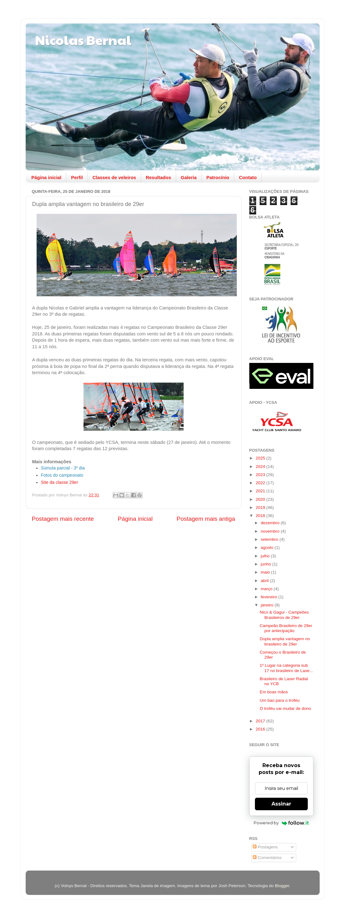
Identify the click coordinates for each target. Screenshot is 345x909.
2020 (261, 499)
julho (266, 556)
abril (265, 580)
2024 (261, 466)
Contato (248, 177)
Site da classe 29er (59, 482)
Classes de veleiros (114, 177)
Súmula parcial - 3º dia (63, 467)
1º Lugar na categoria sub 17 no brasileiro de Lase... (286, 668)
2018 (261, 515)
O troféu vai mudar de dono (285, 708)
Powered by (281, 822)
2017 (261, 721)
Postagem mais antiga (206, 518)
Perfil (77, 177)
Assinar (281, 804)
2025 (261, 458)
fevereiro (269, 597)
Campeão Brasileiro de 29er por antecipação (286, 628)
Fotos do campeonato (62, 475)
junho (266, 564)
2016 (261, 729)
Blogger (282, 885)
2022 (261, 482)
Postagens (265, 847)
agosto (268, 547)
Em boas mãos (274, 692)
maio (266, 572)
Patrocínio (217, 177)
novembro (271, 531)
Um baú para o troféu (280, 700)
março (267, 588)
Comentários (267, 857)
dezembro (271, 522)
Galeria (189, 177)
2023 (261, 474)
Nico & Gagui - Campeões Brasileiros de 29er (284, 615)
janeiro (268, 605)
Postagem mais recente (63, 518)
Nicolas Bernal (83, 39)
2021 (261, 491)
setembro (270, 539)
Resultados (158, 177)
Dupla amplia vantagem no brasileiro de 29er (285, 641)
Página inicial (46, 177)
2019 (261, 507)
